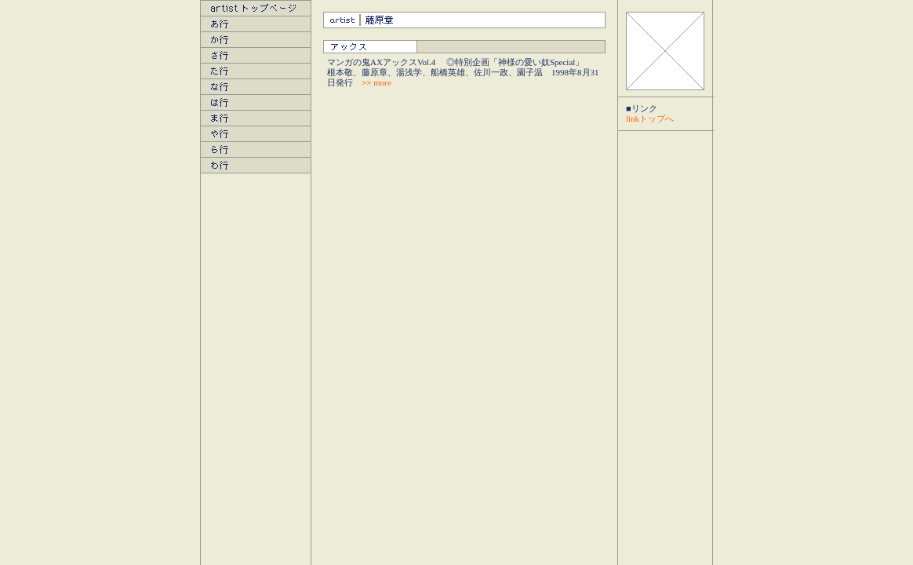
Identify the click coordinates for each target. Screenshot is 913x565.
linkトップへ (650, 118)
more (376, 82)
